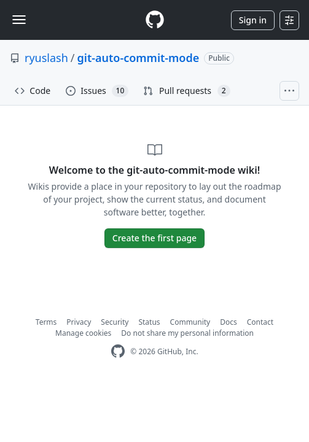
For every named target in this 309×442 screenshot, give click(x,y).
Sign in (253, 20)
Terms (46, 322)
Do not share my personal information (187, 333)
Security (114, 322)
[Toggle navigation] (19, 19)
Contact (260, 322)
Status (149, 322)
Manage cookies (83, 333)
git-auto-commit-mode (138, 57)
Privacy (78, 322)
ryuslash (46, 57)
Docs (228, 322)
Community (190, 322)
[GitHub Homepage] (118, 351)
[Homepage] (155, 20)
